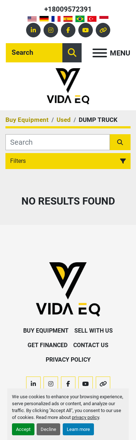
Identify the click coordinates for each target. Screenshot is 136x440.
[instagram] (51, 30)
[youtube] (85, 30)
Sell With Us (93, 330)
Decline (48, 429)
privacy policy (85, 417)
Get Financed (47, 345)
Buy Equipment (46, 330)
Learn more (78, 429)
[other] (103, 30)
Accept (23, 429)
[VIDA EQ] (68, 288)
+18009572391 (68, 9)
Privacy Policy (68, 359)
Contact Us (90, 345)
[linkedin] (33, 30)
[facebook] (68, 30)
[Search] (34, 52)
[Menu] (99, 53)
